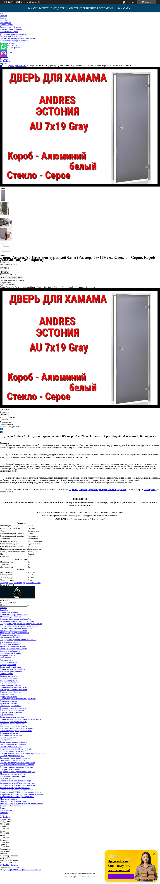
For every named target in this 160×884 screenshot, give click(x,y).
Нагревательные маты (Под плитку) (15, 749)
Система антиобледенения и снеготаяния (17, 38)
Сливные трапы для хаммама (12, 710)
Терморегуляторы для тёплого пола (15, 758)
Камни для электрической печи (13, 689)
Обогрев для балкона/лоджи (12, 755)
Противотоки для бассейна (11, 644)
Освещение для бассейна (10, 635)
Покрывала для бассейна (10, 653)
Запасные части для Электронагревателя (17, 785)
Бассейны (4, 20)
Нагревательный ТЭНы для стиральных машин (20, 792)
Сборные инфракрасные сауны (13, 34)
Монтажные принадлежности (12, 760)
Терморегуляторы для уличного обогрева (17, 771)
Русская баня (5, 22)
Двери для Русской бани (10, 667)
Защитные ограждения (9, 662)
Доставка (4, 59)
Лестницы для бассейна (10, 637)
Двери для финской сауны (11, 685)
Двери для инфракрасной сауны (13, 742)
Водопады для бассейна (10, 642)
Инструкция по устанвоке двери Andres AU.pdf (20, 582)
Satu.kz (92, 874)
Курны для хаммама (8, 701)
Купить (4, 272)
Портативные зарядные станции (14, 41)
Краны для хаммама (8, 703)
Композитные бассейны (10, 651)
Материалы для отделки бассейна (14, 632)
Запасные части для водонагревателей (16, 790)
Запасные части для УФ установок (15, 787)
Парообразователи (8, 664)
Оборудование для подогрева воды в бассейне (19, 626)
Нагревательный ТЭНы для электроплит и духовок (22, 794)
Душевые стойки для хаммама (13, 708)
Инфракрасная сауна (9, 31)
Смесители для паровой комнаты (14, 726)
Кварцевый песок (7, 655)
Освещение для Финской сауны (13, 687)
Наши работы (6, 810)
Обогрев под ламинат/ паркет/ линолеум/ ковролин (22, 753)
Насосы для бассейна (9, 612)
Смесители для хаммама (10, 705)
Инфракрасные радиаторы (11, 735)
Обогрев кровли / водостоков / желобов (17, 764)
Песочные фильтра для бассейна (14, 614)
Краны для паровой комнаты (12, 724)
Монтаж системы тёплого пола (13, 801)
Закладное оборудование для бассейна (16, 628)
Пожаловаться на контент (85, 876)
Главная (3, 15)
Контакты (4, 812)
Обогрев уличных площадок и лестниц (16, 767)
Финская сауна (6, 25)
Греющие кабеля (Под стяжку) (13, 751)
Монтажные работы (8, 45)
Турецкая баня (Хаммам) (10, 27)
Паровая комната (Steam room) (13, 29)
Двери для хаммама (17, 66)
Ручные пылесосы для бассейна (13, 646)
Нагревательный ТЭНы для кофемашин (17, 796)
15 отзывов (130, 2)
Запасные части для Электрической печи (17, 783)
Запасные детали (7, 43)
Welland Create (6, 61)
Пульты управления (8, 678)
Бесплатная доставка (11, 277)
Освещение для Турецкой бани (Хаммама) (18, 698)
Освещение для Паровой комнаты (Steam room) (20, 719)
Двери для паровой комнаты (12, 717)
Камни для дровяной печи (11, 671)
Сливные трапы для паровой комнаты (16, 730)
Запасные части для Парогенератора (15, 781)
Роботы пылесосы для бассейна (13, 649)
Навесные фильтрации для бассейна (15, 619)
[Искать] (28, 605)
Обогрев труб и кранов (10, 769)
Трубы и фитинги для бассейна (13, 630)
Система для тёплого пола (11, 36)
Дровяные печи (6, 660)
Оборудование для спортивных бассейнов (18, 639)
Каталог (3, 18)
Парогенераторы (7, 694)
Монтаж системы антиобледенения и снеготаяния (21, 803)
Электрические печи (9, 676)
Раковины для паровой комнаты (13, 721)
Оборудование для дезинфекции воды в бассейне (21, 623)
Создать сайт (26, 2)
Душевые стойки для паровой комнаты (16, 728)
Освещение (5, 740)
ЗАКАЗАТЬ (124, 8)
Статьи (3, 808)
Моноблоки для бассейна (11, 617)
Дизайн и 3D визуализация (11, 47)
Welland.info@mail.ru (9, 865)
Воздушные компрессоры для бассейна (17, 621)
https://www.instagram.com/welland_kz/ (24, 869)
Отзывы (3, 815)
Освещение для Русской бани (12, 669)
